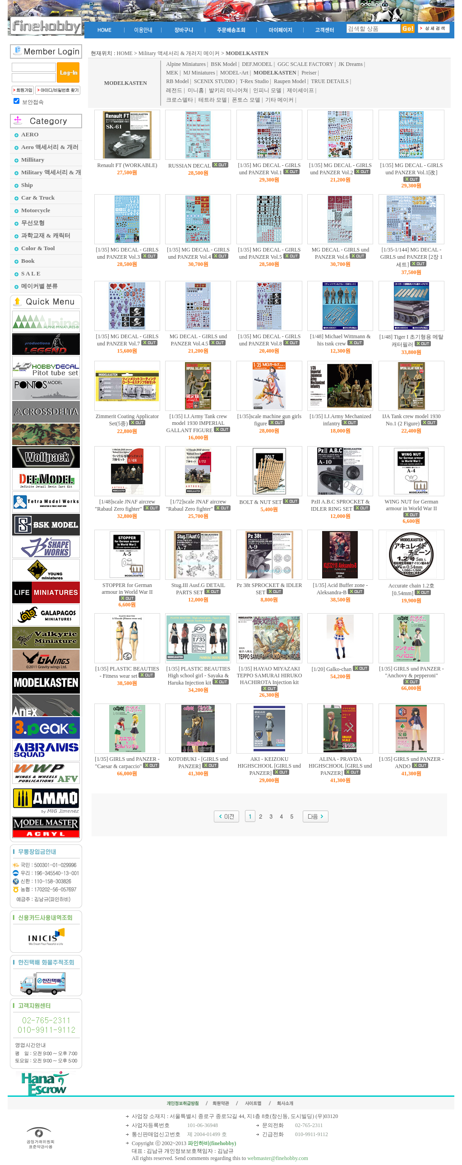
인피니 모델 (267, 90)
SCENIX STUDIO (214, 81)
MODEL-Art (234, 73)
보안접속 (33, 102)
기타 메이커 (279, 100)
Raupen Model (290, 81)
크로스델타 (179, 100)
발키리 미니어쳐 (228, 90)
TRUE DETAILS (329, 81)
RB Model (177, 81)
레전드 (174, 90)
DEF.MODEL (257, 64)
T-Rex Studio (254, 81)
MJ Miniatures (199, 73)
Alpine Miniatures (186, 64)
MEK (172, 73)
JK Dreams (350, 64)
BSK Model (224, 64)
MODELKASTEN (125, 83)
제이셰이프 (300, 90)
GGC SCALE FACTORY (305, 64)
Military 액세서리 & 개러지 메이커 (179, 53)
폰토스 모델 (246, 100)
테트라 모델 (213, 100)
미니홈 (196, 90)
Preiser (308, 73)
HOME (125, 53)
